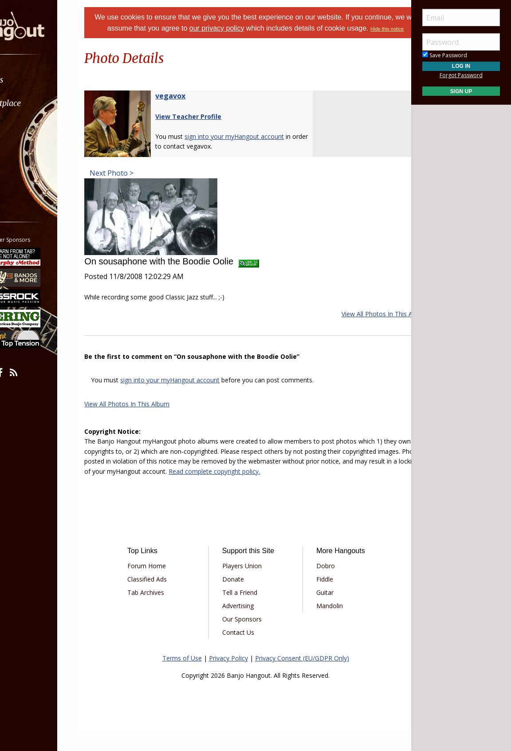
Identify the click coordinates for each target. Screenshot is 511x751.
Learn (29, 127)
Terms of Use (182, 679)
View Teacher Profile (210, 127)
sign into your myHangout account (192, 391)
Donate (239, 600)
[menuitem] (50, 79)
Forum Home (164, 587)
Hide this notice (278, 40)
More (28, 174)
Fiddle (318, 600)
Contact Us (244, 653)
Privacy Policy (228, 679)
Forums (32, 80)
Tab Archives (163, 613)
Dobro (319, 587)
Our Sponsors (247, 640)
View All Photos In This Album (362, 325)
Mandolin (323, 627)
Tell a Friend (245, 613)
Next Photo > (133, 184)
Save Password (444, 55)
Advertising (243, 627)
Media (30, 150)
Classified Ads (165, 600)
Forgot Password (461, 75)
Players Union (247, 587)
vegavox (192, 107)
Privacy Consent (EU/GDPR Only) (302, 679)
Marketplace (41, 103)
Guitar (318, 613)
